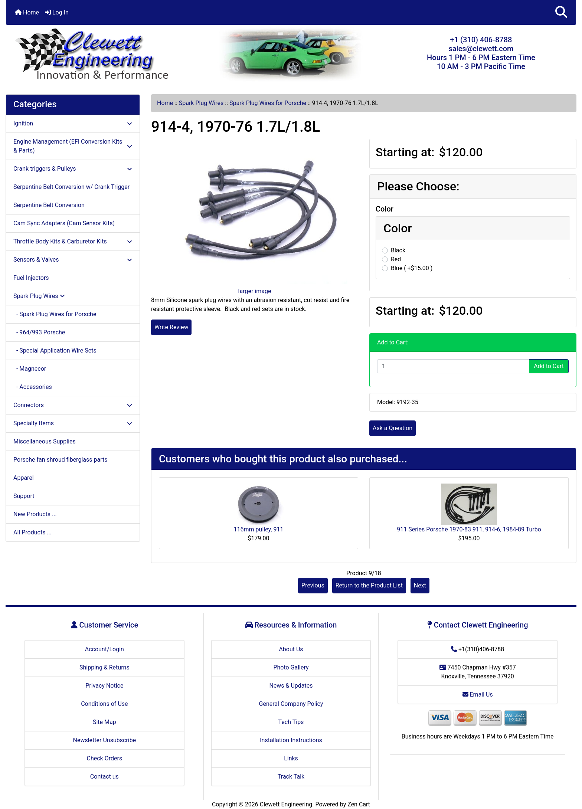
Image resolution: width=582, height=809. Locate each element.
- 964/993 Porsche (39, 332)
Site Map (104, 722)
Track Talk (291, 776)
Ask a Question (392, 428)
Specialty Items (72, 423)
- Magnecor (29, 368)
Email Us (477, 694)
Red (396, 259)
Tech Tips (291, 722)
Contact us (104, 776)
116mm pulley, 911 (259, 529)
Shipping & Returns (104, 667)
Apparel (23, 477)
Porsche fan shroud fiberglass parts (60, 459)
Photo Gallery (290, 667)
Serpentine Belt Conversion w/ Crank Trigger (71, 186)
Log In (57, 12)
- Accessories (32, 386)
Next (420, 585)
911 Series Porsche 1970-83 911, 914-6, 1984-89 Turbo (469, 529)
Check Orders (104, 758)
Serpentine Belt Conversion (49, 205)
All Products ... (32, 532)
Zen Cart (358, 804)
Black (398, 250)
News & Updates (291, 685)
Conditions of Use (104, 703)
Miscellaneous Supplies (44, 441)
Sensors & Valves (72, 259)
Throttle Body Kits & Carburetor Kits (72, 241)
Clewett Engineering (286, 804)
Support (23, 496)
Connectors (72, 405)
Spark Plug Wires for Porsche (267, 103)
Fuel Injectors (31, 277)
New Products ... (35, 514)
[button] (561, 12)
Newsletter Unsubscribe (104, 740)
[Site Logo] (101, 54)
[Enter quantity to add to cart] (453, 366)
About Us (291, 649)
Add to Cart (549, 366)
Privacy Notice (104, 685)
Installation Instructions (291, 740)
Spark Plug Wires (201, 103)
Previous (312, 585)
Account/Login (104, 649)
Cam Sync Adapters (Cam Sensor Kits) (64, 223)
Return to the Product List (369, 585)
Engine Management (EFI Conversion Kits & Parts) (72, 146)
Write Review (171, 327)
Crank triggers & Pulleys (72, 168)
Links (291, 758)
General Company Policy (291, 703)
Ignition (72, 123)
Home (27, 12)
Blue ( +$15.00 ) (411, 268)
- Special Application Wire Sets (55, 350)
